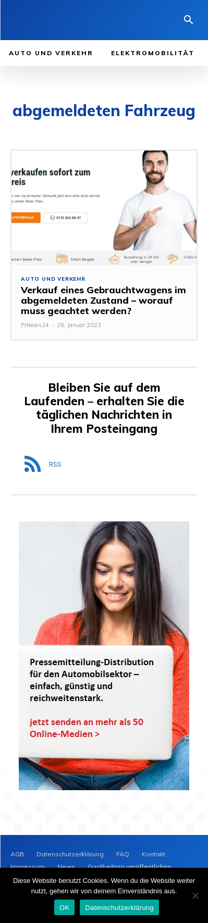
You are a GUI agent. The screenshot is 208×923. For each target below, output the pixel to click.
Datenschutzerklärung (119, 908)
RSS (55, 464)
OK (64, 908)
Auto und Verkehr (53, 279)
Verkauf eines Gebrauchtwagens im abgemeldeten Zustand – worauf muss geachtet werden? (103, 300)
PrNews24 (35, 325)
